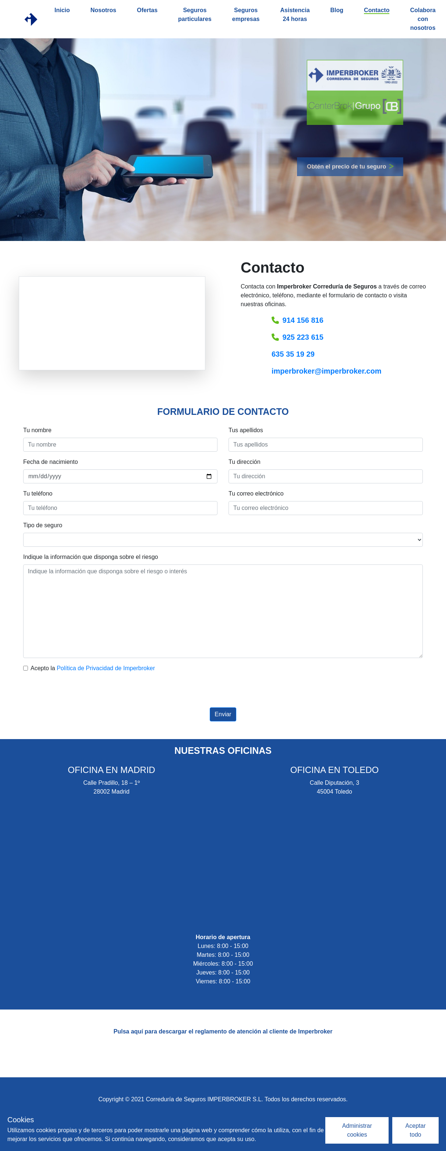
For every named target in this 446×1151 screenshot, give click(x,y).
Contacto (376, 10)
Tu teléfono (37, 493)
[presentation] (223, 693)
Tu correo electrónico (256, 493)
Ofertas (147, 10)
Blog (337, 10)
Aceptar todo (416, 1130)
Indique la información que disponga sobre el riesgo (90, 557)
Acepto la (93, 668)
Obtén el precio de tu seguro (332, 166)
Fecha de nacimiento (50, 462)
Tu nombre (37, 430)
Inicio (62, 10)
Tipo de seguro (42, 525)
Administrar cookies (357, 1130)
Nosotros (103, 10)
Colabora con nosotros (422, 19)
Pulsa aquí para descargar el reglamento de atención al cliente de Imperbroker (223, 1031)
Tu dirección (245, 462)
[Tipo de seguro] (223, 540)
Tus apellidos (246, 430)
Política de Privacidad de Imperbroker (106, 668)
